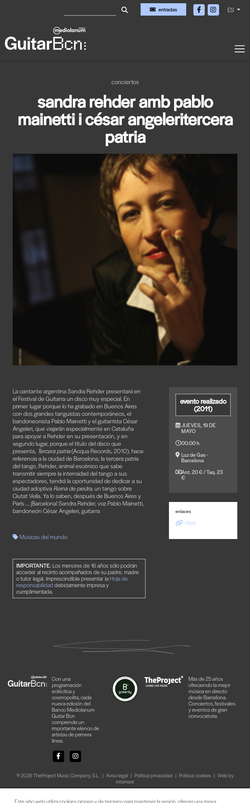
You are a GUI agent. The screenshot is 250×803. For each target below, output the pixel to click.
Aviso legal (117, 775)
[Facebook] (199, 9)
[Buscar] (90, 9)
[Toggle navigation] (239, 48)
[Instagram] (213, 9)
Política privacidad (154, 775)
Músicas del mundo (40, 537)
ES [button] (231, 9)
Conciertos (125, 82)
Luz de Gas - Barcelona (194, 457)
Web (185, 523)
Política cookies (195, 775)
